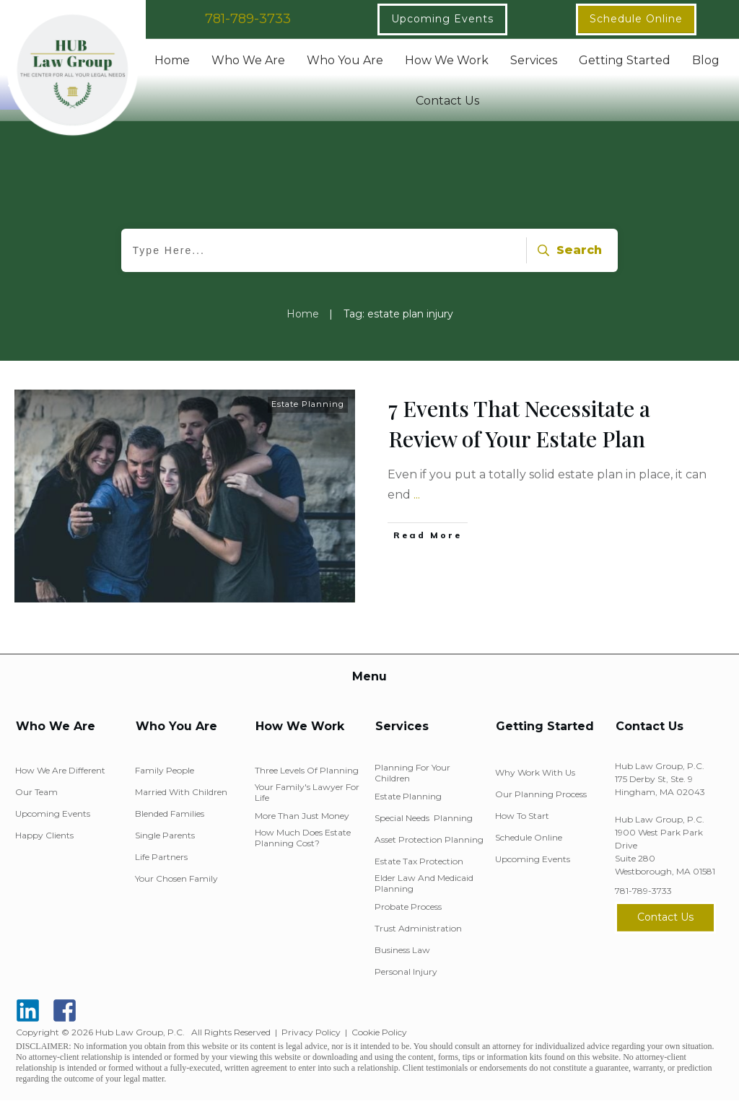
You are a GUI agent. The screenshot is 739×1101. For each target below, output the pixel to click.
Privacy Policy (311, 1032)
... (417, 494)
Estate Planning (307, 404)
